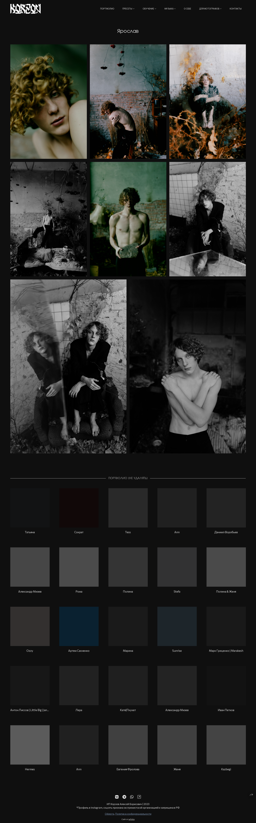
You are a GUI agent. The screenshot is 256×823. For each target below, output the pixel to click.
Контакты (236, 8)
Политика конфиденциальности (133, 819)
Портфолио (107, 8)
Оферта (109, 819)
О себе (187, 8)
